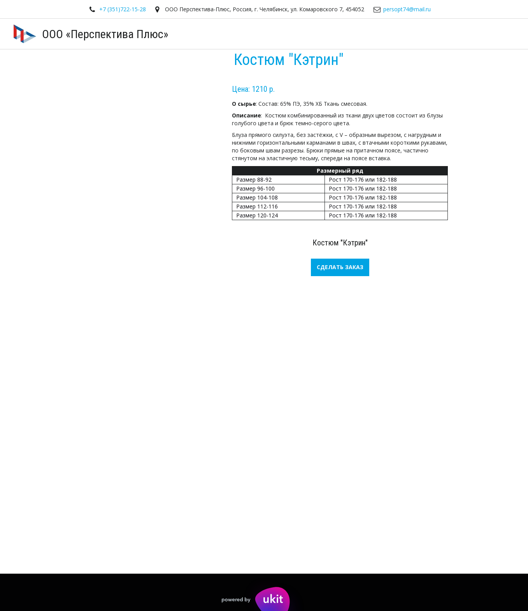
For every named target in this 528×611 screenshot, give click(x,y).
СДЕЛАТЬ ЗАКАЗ (340, 267)
